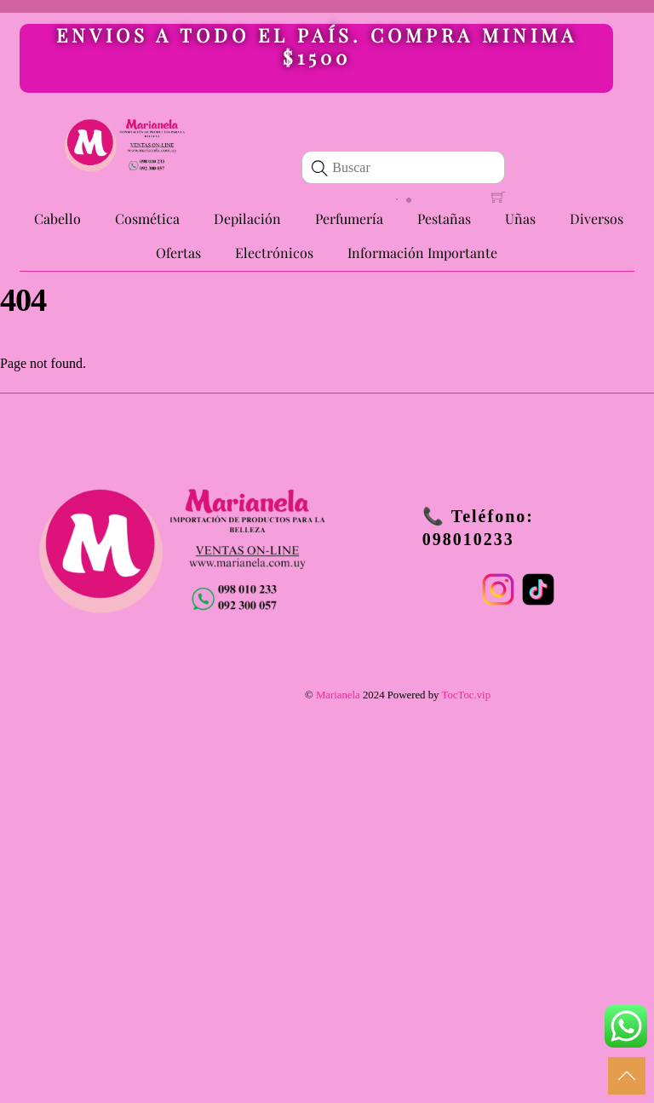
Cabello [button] (57, 218)
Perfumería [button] (349, 218)
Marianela (338, 695)
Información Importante (422, 252)
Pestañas (444, 218)
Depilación (247, 218)
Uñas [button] (520, 218)
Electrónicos (274, 252)
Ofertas (178, 252)
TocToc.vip (465, 695)
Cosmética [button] (147, 218)
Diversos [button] (596, 218)
